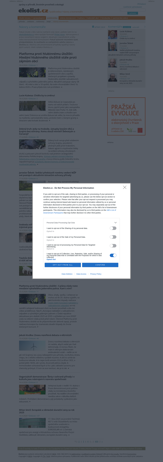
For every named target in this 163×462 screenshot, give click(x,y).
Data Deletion (67, 274)
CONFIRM (100, 265)
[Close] (125, 188)
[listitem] (81, 222)
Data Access (81, 274)
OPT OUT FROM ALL (63, 265)
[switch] (113, 228)
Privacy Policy (95, 274)
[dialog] (81, 231)
